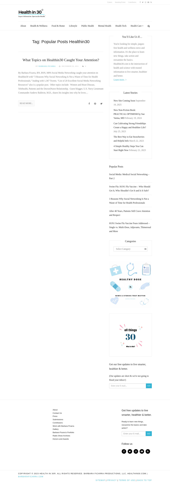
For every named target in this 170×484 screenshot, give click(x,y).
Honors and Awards (61, 439)
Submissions (58, 419)
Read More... (26, 103)
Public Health (87, 26)
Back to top (144, 480)
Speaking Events (120, 2)
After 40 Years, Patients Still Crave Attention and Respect (129, 213)
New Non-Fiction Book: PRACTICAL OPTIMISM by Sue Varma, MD (129, 114)
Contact (109, 2)
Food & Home (58, 26)
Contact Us (57, 413)
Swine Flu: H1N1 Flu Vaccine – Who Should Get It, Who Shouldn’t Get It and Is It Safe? (129, 188)
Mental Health (104, 26)
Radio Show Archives (61, 436)
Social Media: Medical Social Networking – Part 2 (129, 176)
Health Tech (120, 26)
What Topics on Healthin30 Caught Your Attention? (61, 60)
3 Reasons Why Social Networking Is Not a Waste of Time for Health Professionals (129, 201)
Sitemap (100, 480)
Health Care (136, 26)
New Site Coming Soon (124, 100)
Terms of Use (127, 480)
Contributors (132, 2)
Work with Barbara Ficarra (63, 426)
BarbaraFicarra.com (30, 477)
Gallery (56, 429)
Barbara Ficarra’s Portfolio (63, 432)
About (23, 26)
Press (55, 416)
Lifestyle (73, 26)
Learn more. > (120, 80)
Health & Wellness (38, 26)
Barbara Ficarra (47, 66)
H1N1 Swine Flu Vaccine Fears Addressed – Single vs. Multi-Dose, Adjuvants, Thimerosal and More (130, 227)
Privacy (112, 480)
